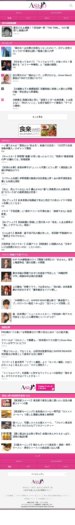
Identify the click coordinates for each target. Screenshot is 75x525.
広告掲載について (44, 499)
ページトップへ (37, 474)
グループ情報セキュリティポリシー (28, 495)
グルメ (47, 467)
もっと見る (37, 117)
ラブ (28, 467)
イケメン (16, 34)
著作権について (29, 499)
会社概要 (10, 495)
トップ (37, 456)
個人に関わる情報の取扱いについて (56, 495)
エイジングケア (56, 461)
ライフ (65, 467)
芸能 (9, 467)
